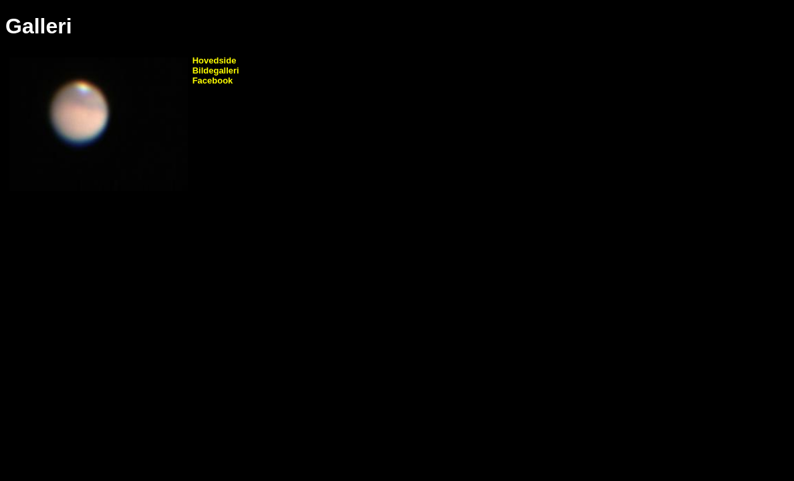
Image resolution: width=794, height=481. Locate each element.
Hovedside (214, 60)
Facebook (212, 80)
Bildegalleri (215, 70)
